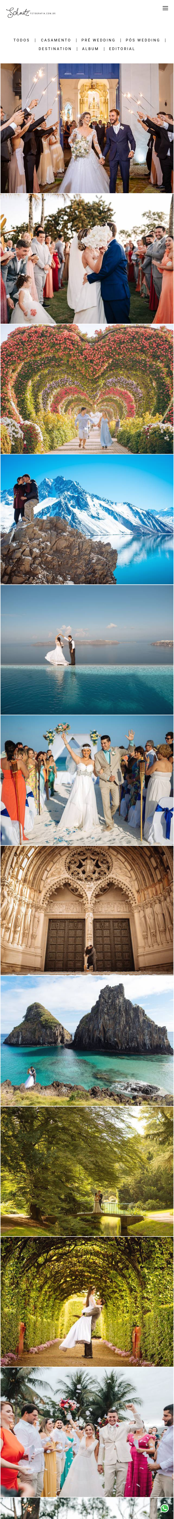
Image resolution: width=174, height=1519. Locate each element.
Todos (22, 40)
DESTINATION (55, 49)
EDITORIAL (122, 49)
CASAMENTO (56, 40)
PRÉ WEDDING (98, 40)
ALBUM (90, 49)
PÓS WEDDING (143, 40)
